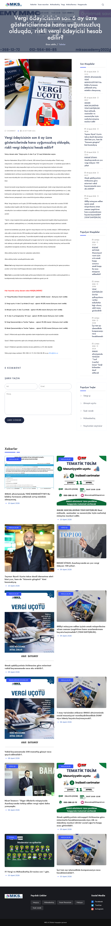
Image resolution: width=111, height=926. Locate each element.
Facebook (97, 901)
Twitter (96, 905)
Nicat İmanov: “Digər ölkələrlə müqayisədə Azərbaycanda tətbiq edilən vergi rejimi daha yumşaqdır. (27, 803)
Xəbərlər (33, 4)
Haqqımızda (82, 4)
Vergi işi (86, 395)
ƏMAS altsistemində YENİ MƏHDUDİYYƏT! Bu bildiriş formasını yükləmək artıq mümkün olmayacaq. (27, 496)
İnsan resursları (43, 4)
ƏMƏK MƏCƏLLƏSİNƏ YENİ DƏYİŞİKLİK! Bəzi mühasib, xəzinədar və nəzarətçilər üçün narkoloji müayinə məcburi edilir (92, 112)
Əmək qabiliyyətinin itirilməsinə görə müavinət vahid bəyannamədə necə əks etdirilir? (92, 183)
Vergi (63, 4)
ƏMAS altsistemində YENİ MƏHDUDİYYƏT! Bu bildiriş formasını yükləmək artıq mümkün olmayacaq (93, 84)
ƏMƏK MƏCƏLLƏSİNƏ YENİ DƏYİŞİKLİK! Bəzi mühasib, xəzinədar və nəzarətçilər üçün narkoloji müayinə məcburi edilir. (81, 513)
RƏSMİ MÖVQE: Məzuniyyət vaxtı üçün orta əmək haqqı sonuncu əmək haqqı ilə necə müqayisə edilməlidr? (97, 261)
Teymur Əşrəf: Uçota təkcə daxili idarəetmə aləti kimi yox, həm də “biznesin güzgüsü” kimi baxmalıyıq (93, 139)
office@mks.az (53, 353)
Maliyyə (80, 902)
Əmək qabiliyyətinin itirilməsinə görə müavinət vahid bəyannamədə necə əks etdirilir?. (28, 667)
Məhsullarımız (71, 4)
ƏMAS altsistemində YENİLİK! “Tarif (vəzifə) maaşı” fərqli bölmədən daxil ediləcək (97, 362)
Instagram (97, 909)
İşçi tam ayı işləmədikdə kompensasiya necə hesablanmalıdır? (99, 331)
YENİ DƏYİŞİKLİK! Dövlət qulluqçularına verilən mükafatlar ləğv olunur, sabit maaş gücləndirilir (98, 300)
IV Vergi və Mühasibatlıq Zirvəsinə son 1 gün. (27, 871)
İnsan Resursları (65, 902)
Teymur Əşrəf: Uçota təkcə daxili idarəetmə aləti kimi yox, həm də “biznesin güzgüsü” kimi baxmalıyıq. (29, 579)
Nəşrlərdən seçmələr (92, 426)
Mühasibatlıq (55, 4)
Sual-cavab (88, 410)
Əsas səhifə (51, 44)
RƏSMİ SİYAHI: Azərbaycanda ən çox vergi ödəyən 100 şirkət (93, 161)
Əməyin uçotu (89, 403)
